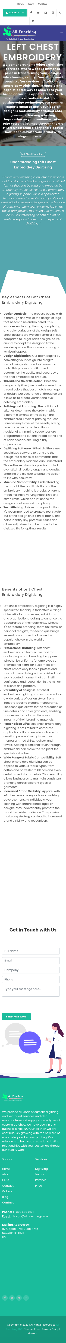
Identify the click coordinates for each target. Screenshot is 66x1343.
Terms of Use (32, 1329)
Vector (39, 1174)
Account (14, 12)
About (6, 1174)
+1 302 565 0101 (23, 1212)
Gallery (7, 1191)
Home (20, 3)
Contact (43, 3)
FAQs (31, 3)
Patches (40, 1180)
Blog (5, 1197)
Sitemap (33, 1333)
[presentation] (29, 1006)
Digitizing (41, 1169)
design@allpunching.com (30, 1216)
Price (38, 1186)
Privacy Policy (50, 1329)
